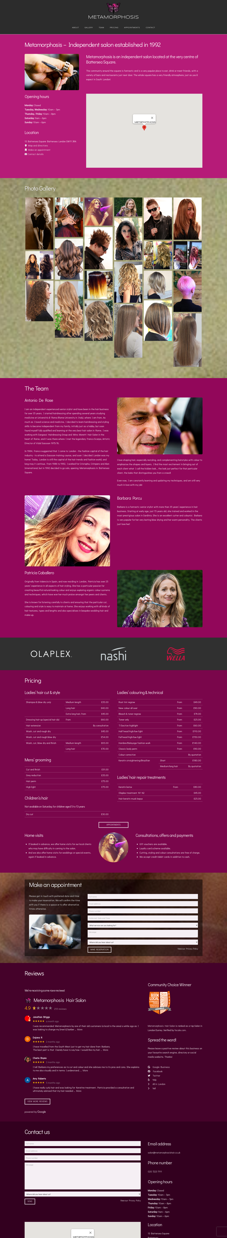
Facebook (155, 1071)
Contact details (34, 154)
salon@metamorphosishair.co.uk (164, 1152)
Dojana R (37, 1037)
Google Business (159, 1067)
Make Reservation (99, 949)
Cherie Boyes (40, 1058)
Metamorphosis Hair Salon (161, 1025)
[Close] (152, 117)
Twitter (154, 1075)
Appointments (113, 824)
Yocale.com (180, 1030)
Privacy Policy (192, 948)
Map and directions (36, 145)
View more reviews (37, 1101)
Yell (152, 1088)
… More (78, 1029)
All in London (156, 1084)
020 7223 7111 (155, 1171)
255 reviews (60, 1008)
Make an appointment (38, 149)
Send (29, 1201)
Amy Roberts (39, 1078)
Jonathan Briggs (41, 1017)
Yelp (152, 1079)
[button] (144, 128)
